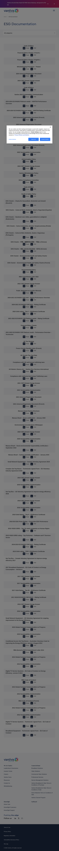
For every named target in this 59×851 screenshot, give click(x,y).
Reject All (33, 139)
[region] (29, 134)
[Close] (50, 127)
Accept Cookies (45, 139)
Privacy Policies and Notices (21, 135)
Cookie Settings (35, 132)
